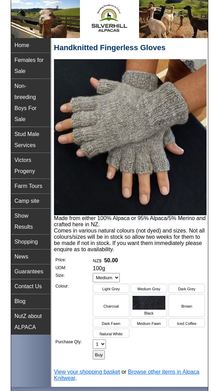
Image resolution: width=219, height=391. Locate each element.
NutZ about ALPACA (28, 321)
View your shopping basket (87, 372)
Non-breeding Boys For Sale (26, 102)
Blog (20, 301)
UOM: (60, 267)
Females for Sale (29, 65)
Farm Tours (29, 186)
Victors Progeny (25, 165)
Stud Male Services (27, 139)
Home (22, 45)
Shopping (26, 242)
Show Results (24, 221)
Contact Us (28, 286)
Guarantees (29, 271)
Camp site (27, 201)
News (21, 257)
